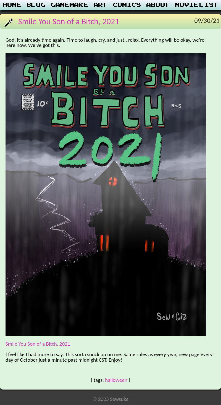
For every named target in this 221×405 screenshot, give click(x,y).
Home (12, 5)
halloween (116, 380)
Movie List (197, 5)
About (158, 5)
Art (101, 5)
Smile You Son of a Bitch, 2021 (68, 21)
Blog (36, 5)
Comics (127, 5)
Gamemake (69, 5)
